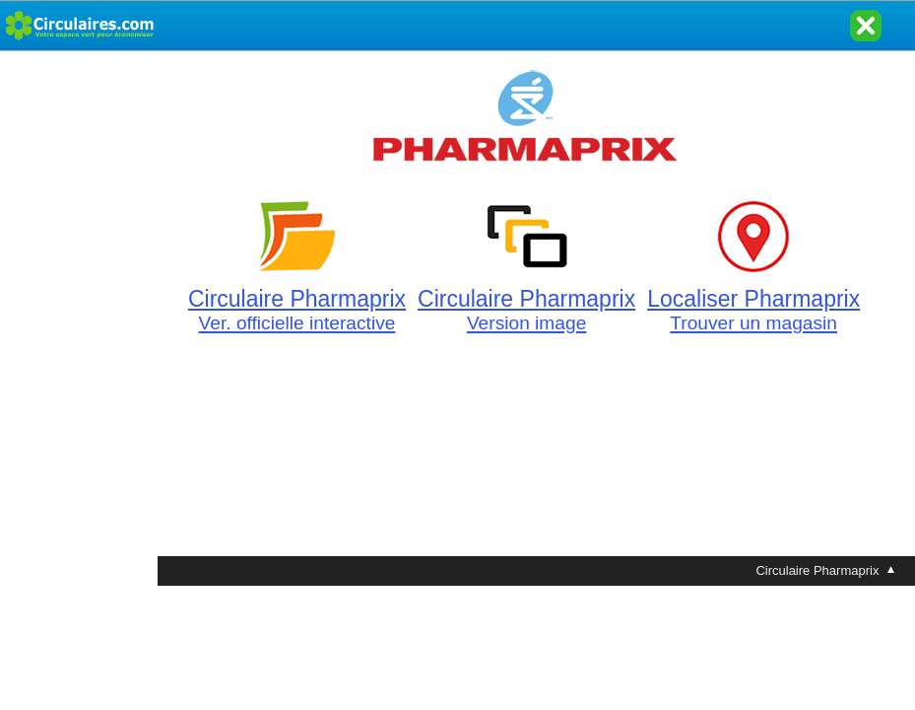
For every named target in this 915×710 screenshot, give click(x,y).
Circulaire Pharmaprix (297, 299)
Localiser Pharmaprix (753, 299)
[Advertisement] (79, 347)
